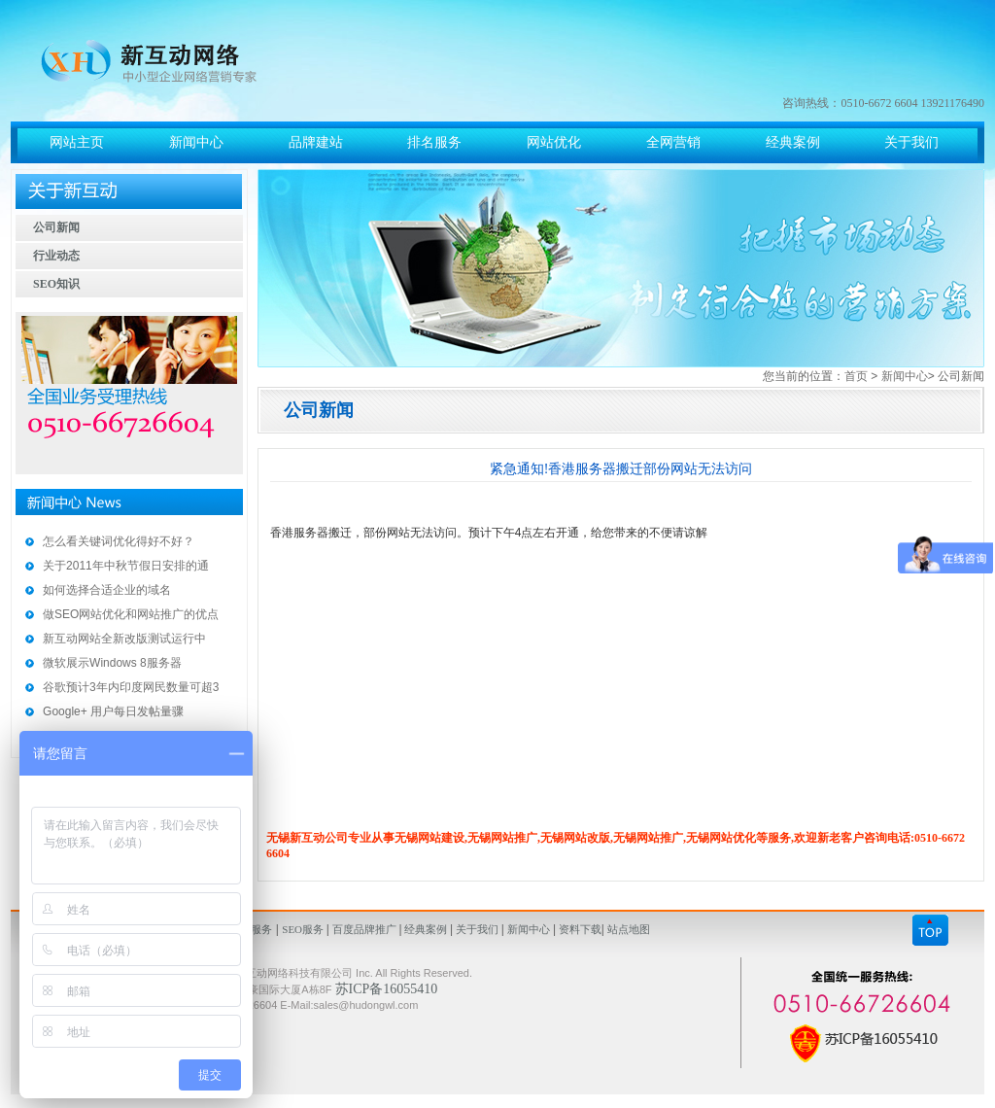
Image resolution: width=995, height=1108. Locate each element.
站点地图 (627, 929)
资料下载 (578, 929)
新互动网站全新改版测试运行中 (124, 638)
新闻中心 (904, 376)
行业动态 (56, 255)
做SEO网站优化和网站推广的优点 (131, 614)
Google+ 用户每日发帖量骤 (113, 711)
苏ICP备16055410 (386, 989)
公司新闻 (56, 227)
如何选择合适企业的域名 (107, 590)
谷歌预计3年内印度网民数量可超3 (131, 687)
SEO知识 (56, 284)
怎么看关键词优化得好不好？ (118, 541)
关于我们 (477, 929)
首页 (856, 376)
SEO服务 (304, 929)
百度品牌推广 (364, 929)
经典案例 (426, 929)
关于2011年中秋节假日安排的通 (126, 565)
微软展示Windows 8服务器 (112, 663)
